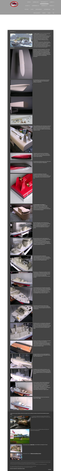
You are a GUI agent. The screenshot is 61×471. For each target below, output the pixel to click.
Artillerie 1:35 (27, 5)
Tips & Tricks (26, 9)
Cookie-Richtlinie (19, 468)
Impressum (11, 468)
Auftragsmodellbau (47, 9)
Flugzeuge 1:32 (52, 5)
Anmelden (49, 469)
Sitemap (23, 468)
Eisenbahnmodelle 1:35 (35, 5)
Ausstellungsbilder (39, 9)
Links (53, 9)
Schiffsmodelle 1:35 (44, 5)
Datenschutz (15, 468)
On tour (32, 9)
